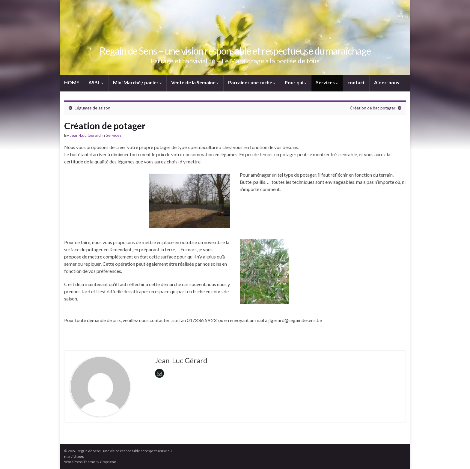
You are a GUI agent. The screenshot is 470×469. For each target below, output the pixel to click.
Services (327, 82)
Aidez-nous (386, 82)
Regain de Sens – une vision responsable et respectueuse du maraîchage (235, 51)
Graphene (108, 461)
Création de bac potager (372, 107)
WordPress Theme (79, 461)
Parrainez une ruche (251, 82)
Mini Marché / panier (137, 82)
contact (356, 82)
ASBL (96, 82)
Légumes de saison (92, 107)
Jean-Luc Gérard (85, 135)
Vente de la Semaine (195, 82)
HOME (71, 82)
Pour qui (296, 82)
